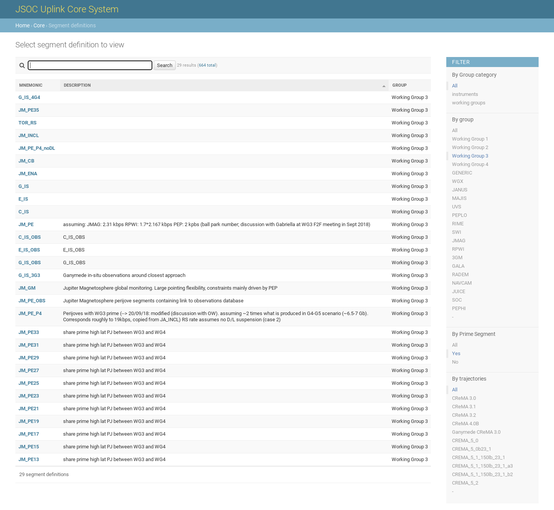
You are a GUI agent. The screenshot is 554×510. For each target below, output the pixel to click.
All (454, 86)
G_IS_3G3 (29, 275)
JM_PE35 (28, 110)
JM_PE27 (28, 370)
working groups (469, 103)
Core (39, 25)
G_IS (23, 186)
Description (77, 85)
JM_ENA (27, 173)
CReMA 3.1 (464, 406)
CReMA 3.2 (464, 415)
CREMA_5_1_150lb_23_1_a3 (482, 466)
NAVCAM (462, 283)
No (455, 362)
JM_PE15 (28, 447)
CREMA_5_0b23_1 (471, 449)
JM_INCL (28, 135)
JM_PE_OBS (31, 301)
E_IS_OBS (29, 250)
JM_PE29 (28, 358)
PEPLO (459, 215)
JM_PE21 (28, 408)
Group (399, 85)
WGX (457, 181)
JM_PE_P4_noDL (36, 148)
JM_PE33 (28, 332)
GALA (458, 266)
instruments (465, 94)
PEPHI (459, 308)
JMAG (459, 240)
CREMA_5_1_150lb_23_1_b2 (482, 474)
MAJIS (459, 198)
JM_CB (26, 161)
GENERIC (462, 173)
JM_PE (25, 224)
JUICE (458, 291)
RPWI (458, 249)
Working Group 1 (470, 139)
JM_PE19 (28, 421)
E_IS (23, 199)
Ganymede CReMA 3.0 (476, 432)
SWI (456, 232)
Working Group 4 (470, 164)
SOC (457, 300)
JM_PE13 (28, 459)
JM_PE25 (28, 383)
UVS (456, 207)
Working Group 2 (470, 147)
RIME (458, 223)
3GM (457, 257)
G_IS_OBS (29, 262)
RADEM (460, 274)
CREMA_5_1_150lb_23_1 (478, 457)
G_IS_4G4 (29, 97)
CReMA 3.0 (464, 398)
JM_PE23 (28, 396)
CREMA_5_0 (465, 440)
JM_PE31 (28, 345)
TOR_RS (27, 123)
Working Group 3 (470, 156)
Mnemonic (30, 85)
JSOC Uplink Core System (66, 9)
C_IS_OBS (29, 237)
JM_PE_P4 (30, 313)
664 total (207, 65)
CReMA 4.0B (465, 423)
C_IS (23, 212)
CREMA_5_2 (465, 483)
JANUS (459, 190)
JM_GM (26, 288)
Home (22, 25)
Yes (456, 353)
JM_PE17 (28, 434)
